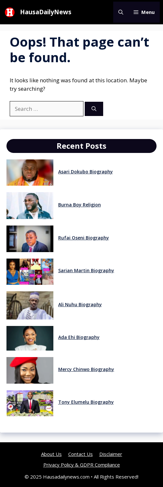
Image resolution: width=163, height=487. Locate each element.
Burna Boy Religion (79, 205)
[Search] (94, 109)
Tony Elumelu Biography (86, 402)
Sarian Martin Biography (86, 270)
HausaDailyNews (45, 12)
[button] (120, 12)
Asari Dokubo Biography (85, 171)
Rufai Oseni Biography (83, 238)
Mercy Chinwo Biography (86, 369)
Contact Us (80, 454)
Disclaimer (110, 454)
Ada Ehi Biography (79, 337)
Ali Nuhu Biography (80, 304)
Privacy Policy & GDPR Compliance (81, 464)
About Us (51, 454)
